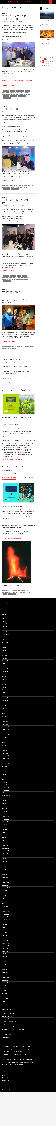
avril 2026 (4, 623)
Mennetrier (5, 94)
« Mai (41, 70)
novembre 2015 (5, 945)
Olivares (5, 187)
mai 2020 (4, 806)
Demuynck (24, 275)
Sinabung (12, 279)
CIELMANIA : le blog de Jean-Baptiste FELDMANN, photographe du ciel (18, 1049)
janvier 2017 (5, 908)
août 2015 (4, 953)
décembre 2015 (5, 943)
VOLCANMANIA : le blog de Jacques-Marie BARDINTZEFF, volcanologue (23, 2)
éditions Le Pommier (24, 590)
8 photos (48, 39)
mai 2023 (4, 713)
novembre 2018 (5, 850)
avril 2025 (4, 655)
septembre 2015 (6, 951)
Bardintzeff (6, 90)
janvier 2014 (5, 1001)
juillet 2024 (4, 679)
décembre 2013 (5, 1004)
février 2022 (5, 750)
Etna (10, 592)
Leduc (26, 92)
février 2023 (5, 721)
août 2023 (4, 705)
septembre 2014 (6, 982)
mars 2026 (4, 626)
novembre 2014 (5, 977)
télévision (29, 346)
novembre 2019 (5, 819)
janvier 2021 (5, 784)
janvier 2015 (5, 972)
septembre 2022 (6, 734)
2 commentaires (16, 295)
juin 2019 (4, 832)
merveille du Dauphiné (15, 94)
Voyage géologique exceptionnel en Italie (11, 1024)
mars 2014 (4, 996)
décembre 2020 (5, 787)
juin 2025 (4, 650)
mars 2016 (4, 935)
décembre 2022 (5, 726)
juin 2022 (4, 740)
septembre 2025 (6, 642)
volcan (5, 348)
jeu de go (19, 185)
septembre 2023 (6, 703)
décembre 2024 (5, 666)
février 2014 (5, 998)
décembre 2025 (5, 634)
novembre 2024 (5, 668)
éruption (5, 592)
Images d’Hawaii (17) (7, 1032)
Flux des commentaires (7, 1080)
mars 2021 (4, 779)
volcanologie (6, 189)
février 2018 (5, 874)
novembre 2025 (5, 637)
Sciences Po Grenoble (13, 187)
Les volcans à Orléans (7, 1018)
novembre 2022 (5, 729)
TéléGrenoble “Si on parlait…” (15, 201)
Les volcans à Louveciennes (8, 1013)
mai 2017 (4, 898)
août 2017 (4, 890)
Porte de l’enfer (25, 94)
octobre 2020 (5, 792)
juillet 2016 (4, 924)
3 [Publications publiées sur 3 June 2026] (44, 59)
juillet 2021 (4, 769)
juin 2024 (4, 682)
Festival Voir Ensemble (8, 277)
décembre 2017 (5, 879)
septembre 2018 (6, 856)
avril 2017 (4, 901)
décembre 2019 (5, 816)
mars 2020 (4, 808)
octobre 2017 (5, 885)
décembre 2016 (5, 911)
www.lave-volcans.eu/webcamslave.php (12, 538)
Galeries (45, 8)
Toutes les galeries (45, 48)
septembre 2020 (6, 795)
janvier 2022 (5, 753)
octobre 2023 (5, 700)
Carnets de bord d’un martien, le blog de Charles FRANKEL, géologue (17, 1046)
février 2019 (5, 843)
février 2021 (5, 782)
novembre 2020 (5, 790)
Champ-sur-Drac (20, 90)
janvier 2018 (5, 877)
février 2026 (5, 629)
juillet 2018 (4, 861)
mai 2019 (4, 835)
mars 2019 (4, 840)
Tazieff (17, 279)
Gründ (10, 346)
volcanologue (6, 97)
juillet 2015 (4, 956)
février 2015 (5, 969)
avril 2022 (4, 745)
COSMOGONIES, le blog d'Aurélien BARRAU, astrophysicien (16, 1051)
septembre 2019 (6, 824)
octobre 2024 (5, 671)
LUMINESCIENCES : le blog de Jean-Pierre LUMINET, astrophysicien (17, 1059)
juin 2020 (4, 803)
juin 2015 (4, 959)
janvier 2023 (5, 724)
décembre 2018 (5, 848)
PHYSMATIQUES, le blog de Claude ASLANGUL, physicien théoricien (17, 1064)
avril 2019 (4, 837)
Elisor (4, 92)
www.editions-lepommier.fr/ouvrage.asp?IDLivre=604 (15, 459)
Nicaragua (29, 185)
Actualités (5, 13)
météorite (5, 279)
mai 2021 (4, 774)
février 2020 (5, 811)
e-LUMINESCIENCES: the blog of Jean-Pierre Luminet (14, 1054)
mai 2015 (4, 961)
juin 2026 (4, 618)
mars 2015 (4, 967)
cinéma (18, 275)
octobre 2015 (5, 948)
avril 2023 (4, 716)
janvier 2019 (5, 845)
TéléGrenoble (14, 96)
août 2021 (4, 766)
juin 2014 (4, 988)
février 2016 (5, 938)
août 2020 (4, 798)
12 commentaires (46, 44)
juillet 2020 (4, 800)
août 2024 (4, 676)
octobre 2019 (5, 821)
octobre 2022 (5, 732)
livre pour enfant (17, 592)
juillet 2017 (4, 893)
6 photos (48, 20)
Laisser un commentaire (16, 21)
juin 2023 (4, 711)
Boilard (12, 90)
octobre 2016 (5, 916)
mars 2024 (4, 687)
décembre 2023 (5, 695)
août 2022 (4, 737)
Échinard (13, 185)
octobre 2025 (5, 639)
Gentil (16, 277)
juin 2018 (4, 864)
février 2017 (5, 906)
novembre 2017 (5, 882)
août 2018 (4, 858)
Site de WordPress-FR (7, 1083)
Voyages (4, 608)
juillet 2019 (4, 829)
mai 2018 (4, 866)
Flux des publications (7, 1077)
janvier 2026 (5, 631)
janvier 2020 (5, 813)
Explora (4, 1057)
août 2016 (4, 922)
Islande (15, 346)
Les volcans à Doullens (7, 1016)
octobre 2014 (5, 980)
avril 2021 (4, 777)
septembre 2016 (6, 919)
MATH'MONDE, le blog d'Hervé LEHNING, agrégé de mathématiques (17, 1062)
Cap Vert (5, 346)
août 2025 (4, 645)
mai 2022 (4, 742)
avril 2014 (4, 993)
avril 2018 (4, 869)
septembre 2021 (6, 763)
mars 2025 (4, 658)
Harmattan (20, 92)
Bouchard (13, 275)
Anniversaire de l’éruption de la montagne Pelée (13, 1029)
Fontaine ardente (12, 92)
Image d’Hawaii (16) (6, 1034)
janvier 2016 (5, 940)
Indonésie (22, 277)
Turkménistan (22, 96)
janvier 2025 (5, 663)
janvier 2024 (5, 692)
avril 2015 (4, 964)
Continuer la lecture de (8, 85)
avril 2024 (4, 684)
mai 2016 (4, 930)
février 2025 (5, 660)
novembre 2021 (5, 758)
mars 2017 (4, 903)
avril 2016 (4, 932)
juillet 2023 (4, 708)
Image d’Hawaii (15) (6, 1037)
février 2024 (5, 689)
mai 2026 (4, 621)
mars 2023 (4, 718)
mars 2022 (4, 747)
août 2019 (4, 827)
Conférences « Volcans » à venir (9, 1026)
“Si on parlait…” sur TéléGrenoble (14, 17)
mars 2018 (4, 872)
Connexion (4, 1075)
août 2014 (4, 985)
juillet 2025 (4, 647)
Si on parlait (6, 96)
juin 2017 (4, 895)
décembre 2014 (5, 974)
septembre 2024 (6, 674)
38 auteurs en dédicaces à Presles (9, 1021)
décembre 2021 (5, 755)
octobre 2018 (5, 853)
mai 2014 (4, 990)
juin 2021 (4, 771)
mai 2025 (4, 652)
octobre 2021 (5, 761)
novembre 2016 (5, 914)
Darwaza (28, 90)
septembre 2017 (6, 887)
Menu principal (54, 2)
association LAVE (7, 590)
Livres (9, 356)
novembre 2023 (5, 697)
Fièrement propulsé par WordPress (9, 1089)
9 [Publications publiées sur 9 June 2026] (42, 61)
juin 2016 (4, 927)
